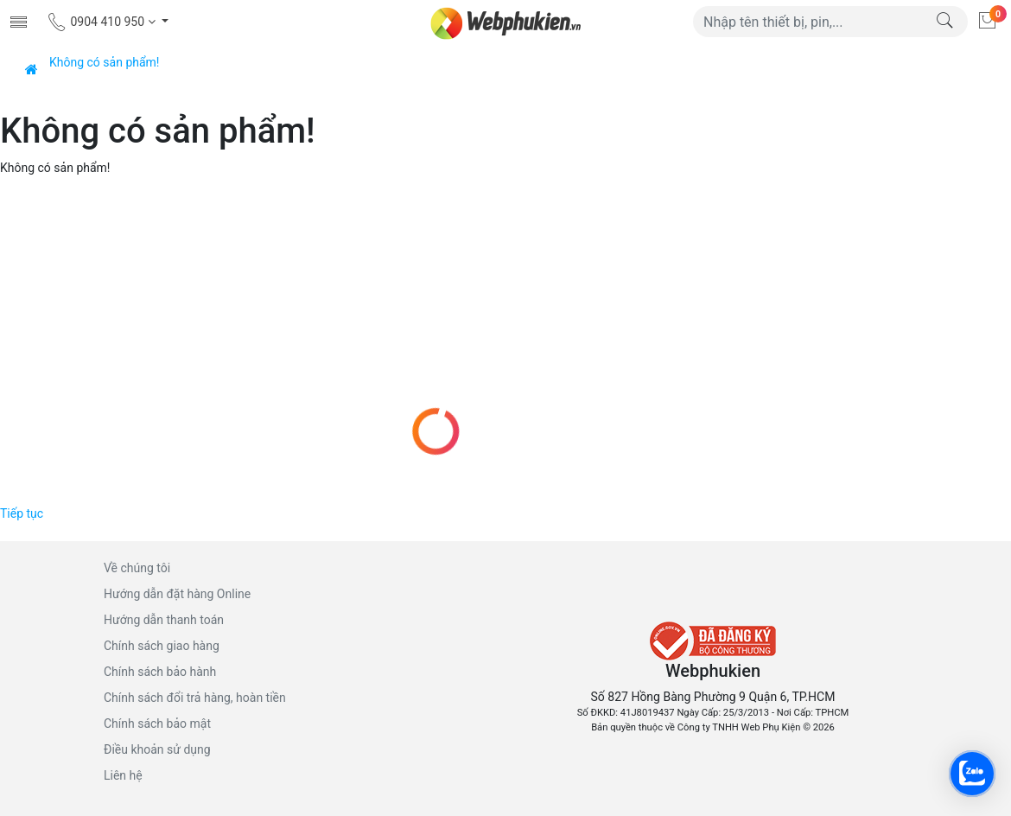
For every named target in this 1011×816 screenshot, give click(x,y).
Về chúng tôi (137, 568)
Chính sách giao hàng (161, 646)
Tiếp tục (21, 513)
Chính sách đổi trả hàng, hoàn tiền (195, 697)
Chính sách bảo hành (160, 672)
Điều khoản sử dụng (157, 749)
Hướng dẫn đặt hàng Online (177, 594)
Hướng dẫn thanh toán (164, 620)
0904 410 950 (102, 22)
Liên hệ (123, 775)
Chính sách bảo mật (157, 723)
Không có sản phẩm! (104, 62)
